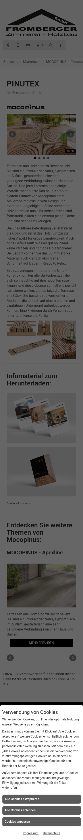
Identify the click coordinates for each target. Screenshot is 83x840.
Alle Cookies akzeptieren (22, 799)
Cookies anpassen (17, 821)
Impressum (30, 833)
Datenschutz (51, 833)
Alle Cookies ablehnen (20, 810)
